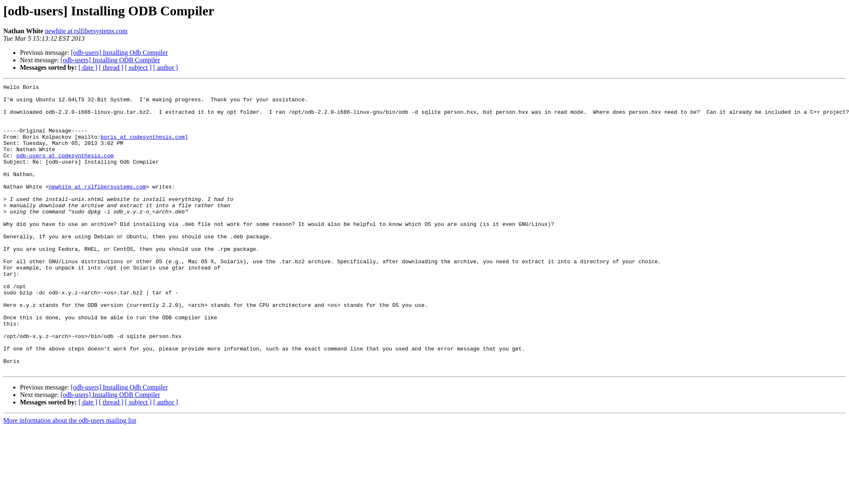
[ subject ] (138, 67)
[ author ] (165, 67)
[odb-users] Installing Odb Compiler (119, 52)
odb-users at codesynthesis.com (64, 170)
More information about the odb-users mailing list (69, 477)
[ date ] (88, 67)
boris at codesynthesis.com (143, 148)
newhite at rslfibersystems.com (86, 30)
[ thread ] (111, 67)
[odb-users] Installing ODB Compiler (110, 60)
